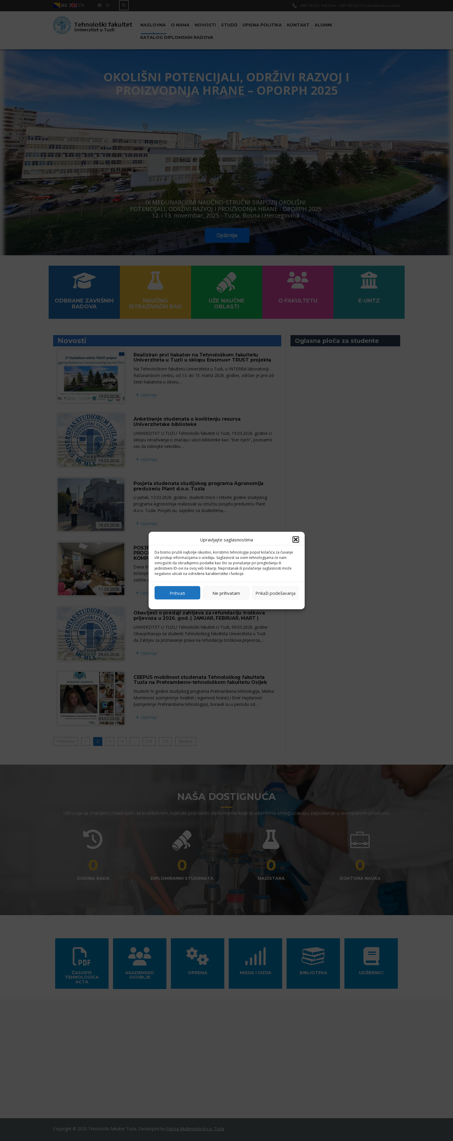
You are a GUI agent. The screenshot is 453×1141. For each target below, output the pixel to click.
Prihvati (177, 593)
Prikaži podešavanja (275, 593)
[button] (296, 540)
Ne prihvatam (226, 593)
